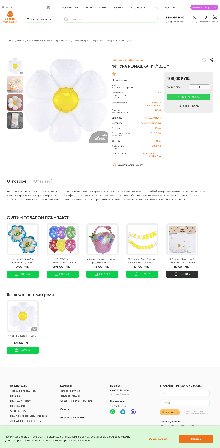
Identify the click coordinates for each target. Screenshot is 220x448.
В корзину (22, 274)
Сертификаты (18, 410)
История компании (71, 390)
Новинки (15, 395)
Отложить (182, 274)
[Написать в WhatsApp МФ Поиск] (112, 411)
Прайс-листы (17, 405)
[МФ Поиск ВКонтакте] (30, 7)
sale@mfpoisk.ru (118, 406)
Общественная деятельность (76, 400)
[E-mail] (185, 403)
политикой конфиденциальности (196, 414)
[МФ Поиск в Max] (48, 7)
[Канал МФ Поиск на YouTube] (42, 7)
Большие (66, 41)
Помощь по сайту (20, 400)
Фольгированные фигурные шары (43, 41)
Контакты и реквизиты (164, 7)
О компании (137, 7)
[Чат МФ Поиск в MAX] (133, 411)
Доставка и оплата (96, 7)
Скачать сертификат (130, 164)
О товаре (17, 180)
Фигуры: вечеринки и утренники (88, 41)
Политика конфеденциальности (28, 415)
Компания (66, 385)
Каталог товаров (39, 18)
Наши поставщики (70, 395)
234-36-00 (175, 17)
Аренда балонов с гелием (25, 420)
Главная (11, 41)
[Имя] (185, 393)
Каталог (21, 41)
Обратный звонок (175, 22)
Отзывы (43, 180)
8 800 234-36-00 (119, 390)
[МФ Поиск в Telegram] (36, 7)
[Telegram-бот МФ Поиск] (122, 411)
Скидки (118, 7)
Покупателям (70, 7)
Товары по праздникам (23, 390)
